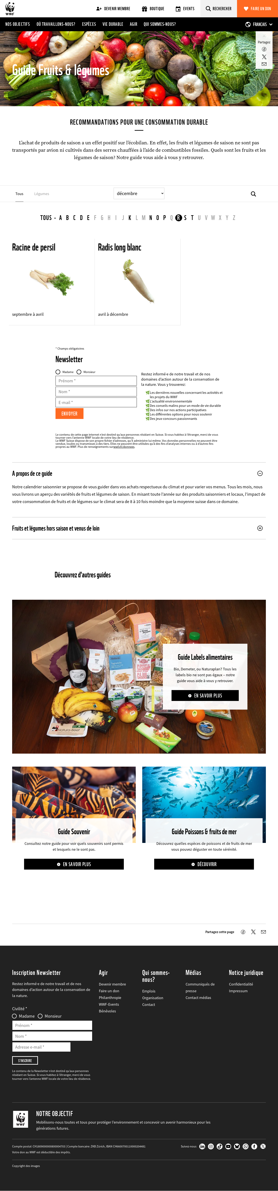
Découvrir (207, 864)
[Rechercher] (218, 8)
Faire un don (261, 8)
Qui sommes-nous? (160, 24)
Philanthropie (110, 997)
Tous (46, 217)
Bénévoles (107, 1011)
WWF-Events (109, 1004)
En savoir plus (208, 695)
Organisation (152, 997)
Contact (148, 1004)
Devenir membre (113, 8)
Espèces (89, 24)
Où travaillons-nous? (56, 24)
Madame (68, 372)
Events (185, 8)
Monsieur (89, 372)
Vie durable (113, 24)
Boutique (153, 8)
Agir (133, 24)
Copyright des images (26, 1165)
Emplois (148, 991)
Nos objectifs (17, 24)
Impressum (238, 990)
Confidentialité (241, 984)
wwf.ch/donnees (123, 447)
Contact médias (198, 997)
